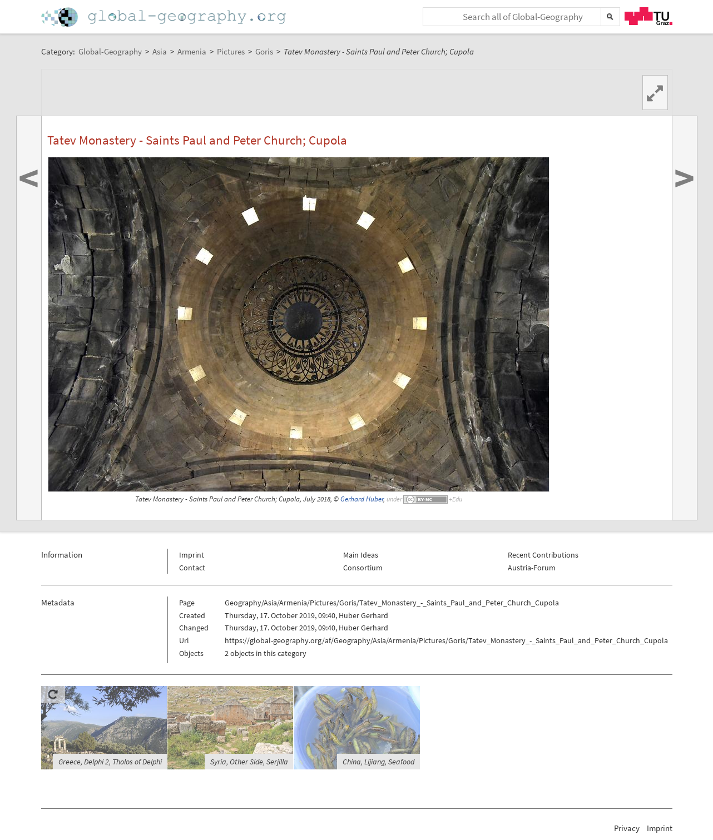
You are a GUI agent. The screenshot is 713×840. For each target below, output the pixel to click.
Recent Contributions (543, 555)
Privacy (627, 828)
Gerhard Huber (361, 499)
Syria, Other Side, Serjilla (249, 762)
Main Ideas (360, 555)
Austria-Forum (532, 568)
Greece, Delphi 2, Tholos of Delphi (110, 762)
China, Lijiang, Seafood (378, 762)
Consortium (363, 568)
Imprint (191, 555)
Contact (192, 568)
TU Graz (648, 16)
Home (164, 17)
